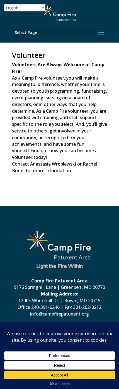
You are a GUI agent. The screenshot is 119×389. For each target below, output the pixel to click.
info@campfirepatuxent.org (59, 314)
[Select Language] (24, 7)
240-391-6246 (45, 307)
